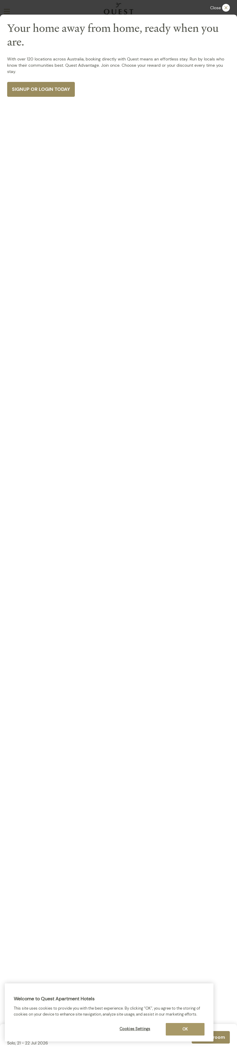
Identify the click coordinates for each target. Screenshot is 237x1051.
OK (185, 1029)
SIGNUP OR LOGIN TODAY (41, 89)
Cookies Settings (135, 1028)
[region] (109, 1012)
